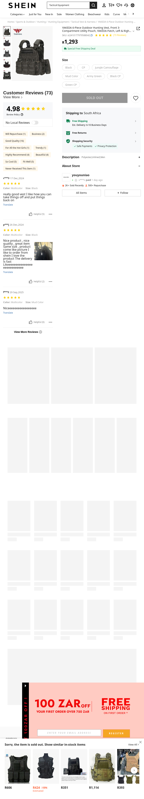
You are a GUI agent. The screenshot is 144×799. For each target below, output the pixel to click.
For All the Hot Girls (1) (17, 147)
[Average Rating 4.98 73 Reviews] (110, 35)
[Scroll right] (133, 14)
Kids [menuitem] (107, 14)
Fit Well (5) (28, 161)
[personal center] (104, 5)
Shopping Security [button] (82, 141)
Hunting (41, 22)
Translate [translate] (8, 204)
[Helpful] (30, 214)
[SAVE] (136, 98)
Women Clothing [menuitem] (74, 14)
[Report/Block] (50, 214)
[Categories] (17, 14)
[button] (126, 5)
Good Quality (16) (14, 140)
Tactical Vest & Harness (83, 22)
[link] (111, 5)
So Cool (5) (10, 161)
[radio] (68, 67)
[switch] (35, 122)
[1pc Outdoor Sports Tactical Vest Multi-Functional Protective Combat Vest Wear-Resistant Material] (18, 766)
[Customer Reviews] (28, 94)
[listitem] (18, 770)
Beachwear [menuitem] (94, 14)
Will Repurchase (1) (15, 134)
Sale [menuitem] (59, 14)
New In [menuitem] (49, 14)
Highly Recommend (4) (17, 154)
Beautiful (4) (42, 154)
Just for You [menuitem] (35, 14)
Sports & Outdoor (25, 22)
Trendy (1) (41, 147)
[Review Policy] (15, 114)
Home (11, 22)
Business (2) (38, 134)
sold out (94, 97)
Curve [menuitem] (116, 14)
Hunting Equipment (58, 22)
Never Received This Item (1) (20, 168)
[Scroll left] (128, 14)
